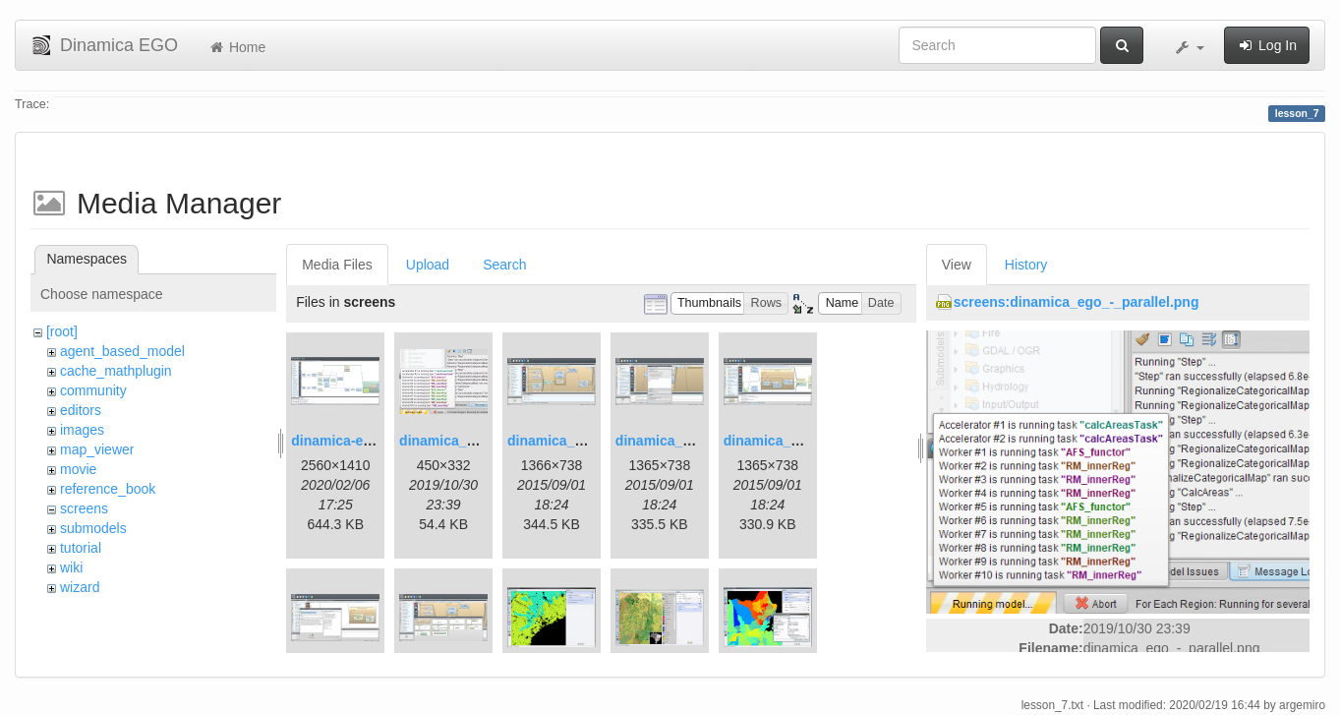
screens (84, 508)
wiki (71, 567)
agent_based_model (122, 351)
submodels (93, 528)
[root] (62, 331)
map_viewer (97, 449)
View (956, 264)
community (93, 390)
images (82, 430)
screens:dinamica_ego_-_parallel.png (1076, 302)
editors (80, 410)
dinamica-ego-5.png (356, 440)
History (1026, 264)
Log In (1267, 45)
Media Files (337, 264)
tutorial (80, 548)
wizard (79, 587)
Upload (427, 264)
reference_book (107, 489)
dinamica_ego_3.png (575, 440)
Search (504, 264)
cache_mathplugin (116, 371)
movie (78, 469)
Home (236, 47)
